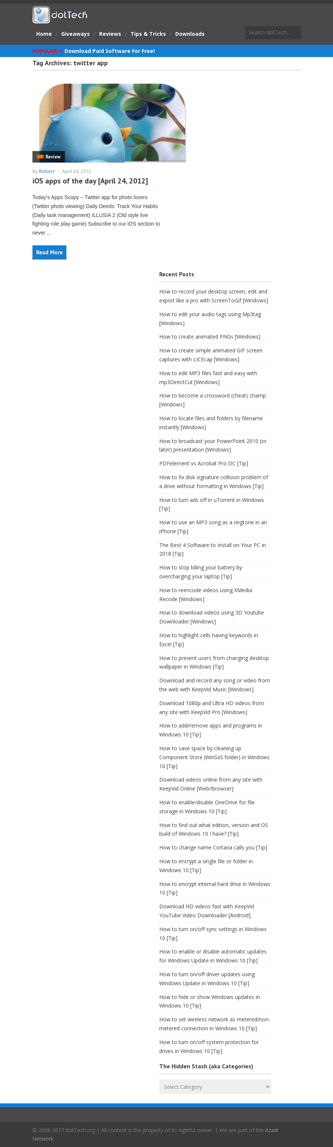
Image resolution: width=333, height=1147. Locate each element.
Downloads (190, 33)
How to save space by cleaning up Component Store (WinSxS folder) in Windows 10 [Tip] (214, 757)
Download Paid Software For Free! (110, 50)
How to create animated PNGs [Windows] (209, 336)
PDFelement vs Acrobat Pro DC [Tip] (203, 463)
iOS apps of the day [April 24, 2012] (90, 181)
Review (52, 157)
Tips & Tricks (148, 33)
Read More (49, 252)
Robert (46, 171)
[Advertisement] (88, 327)
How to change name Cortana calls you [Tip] (213, 847)
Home (44, 33)
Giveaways (75, 33)
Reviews (110, 33)
